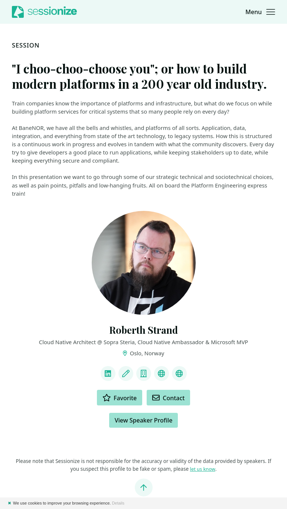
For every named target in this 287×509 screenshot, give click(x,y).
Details (118, 503)
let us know (202, 469)
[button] (260, 12)
